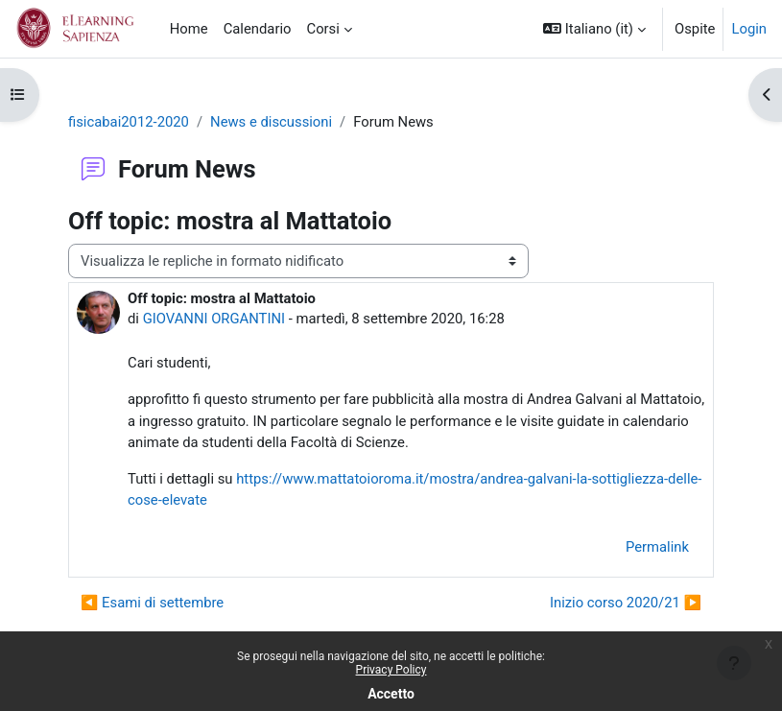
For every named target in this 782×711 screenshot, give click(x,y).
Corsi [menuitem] (322, 28)
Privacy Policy (391, 669)
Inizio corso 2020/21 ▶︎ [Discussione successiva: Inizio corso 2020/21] (625, 602)
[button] (594, 29)
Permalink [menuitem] (657, 547)
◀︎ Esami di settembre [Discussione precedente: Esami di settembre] (152, 602)
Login (749, 28)
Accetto (391, 693)
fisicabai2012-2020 (128, 121)
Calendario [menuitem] (258, 28)
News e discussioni (271, 121)
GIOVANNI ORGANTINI (214, 318)
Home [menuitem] (189, 28)
